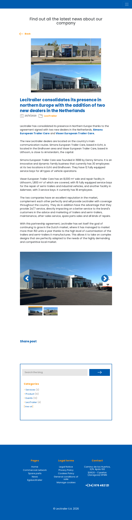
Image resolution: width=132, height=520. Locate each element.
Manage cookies (66, 482)
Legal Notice (66, 466)
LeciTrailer (50, 115)
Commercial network (35, 470)
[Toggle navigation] (127, 4)
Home (34, 466)
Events (29, 398)
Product (30, 393)
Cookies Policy (66, 473)
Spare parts (35, 473)
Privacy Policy (66, 470)
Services (30, 389)
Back (28, 33)
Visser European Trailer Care (75, 133)
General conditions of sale (66, 478)
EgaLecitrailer (34, 480)
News (35, 476)
